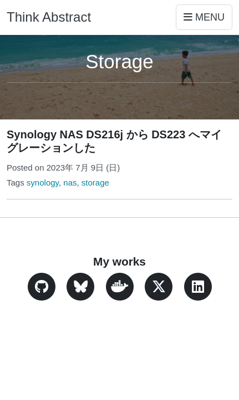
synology (43, 182)
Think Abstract (49, 16)
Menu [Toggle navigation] (204, 17)
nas (70, 182)
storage (95, 182)
